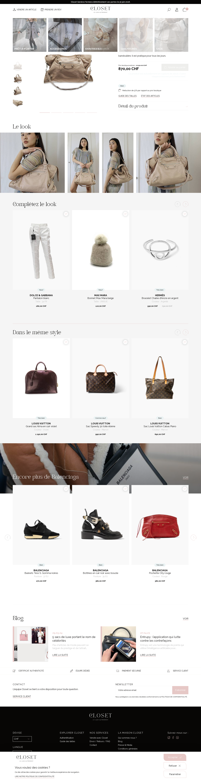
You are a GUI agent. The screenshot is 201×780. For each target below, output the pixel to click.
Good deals (112, 18)
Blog (120, 741)
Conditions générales (128, 749)
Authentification (67, 738)
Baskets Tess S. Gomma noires (41, 573)
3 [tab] (68, 112)
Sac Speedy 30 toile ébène (100, 426)
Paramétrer (175, 774)
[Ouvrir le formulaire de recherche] (169, 9)
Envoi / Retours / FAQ (100, 741)
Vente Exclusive (131, 18)
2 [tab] (56, 112)
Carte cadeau (149, 18)
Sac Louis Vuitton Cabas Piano (160, 426)
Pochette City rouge (160, 573)
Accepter (175, 757)
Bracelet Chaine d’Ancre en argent (160, 298)
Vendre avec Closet (99, 738)
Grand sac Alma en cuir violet (41, 426)
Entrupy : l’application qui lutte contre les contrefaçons (160, 638)
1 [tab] (45, 112)
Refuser (175, 765)
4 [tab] (80, 112)
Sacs (138, 30)
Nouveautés (50, 18)
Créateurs (97, 18)
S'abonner (180, 690)
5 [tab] (92, 112)
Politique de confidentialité (174, 697)
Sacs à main (145, 30)
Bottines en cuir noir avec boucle (100, 573)
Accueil (121, 30)
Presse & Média (125, 745)
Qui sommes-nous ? (127, 738)
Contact (93, 745)
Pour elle (130, 30)
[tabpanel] (68, 64)
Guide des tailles (67, 741)
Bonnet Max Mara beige (100, 298)
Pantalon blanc (41, 298)
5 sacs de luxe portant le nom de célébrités (73, 638)
